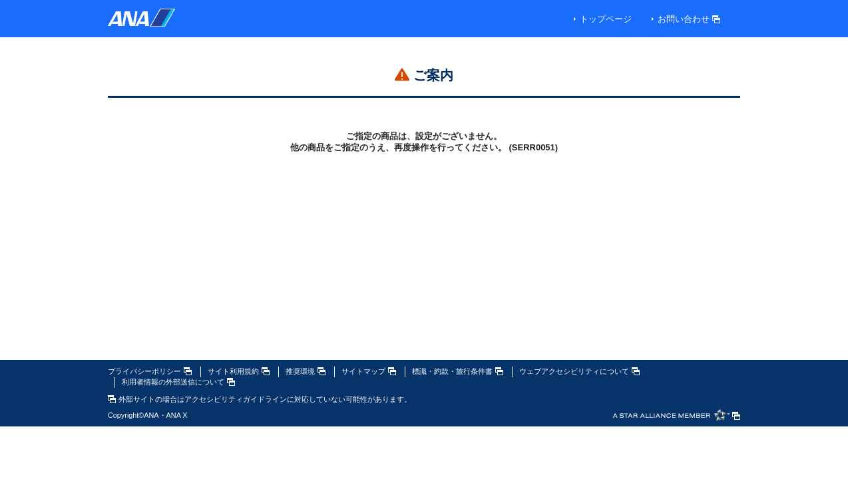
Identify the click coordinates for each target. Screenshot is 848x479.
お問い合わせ (689, 19)
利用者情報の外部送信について (178, 382)
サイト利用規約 (239, 371)
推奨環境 (305, 371)
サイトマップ (368, 371)
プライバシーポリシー (150, 371)
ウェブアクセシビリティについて (579, 371)
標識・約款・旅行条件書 (457, 371)
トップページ (606, 19)
